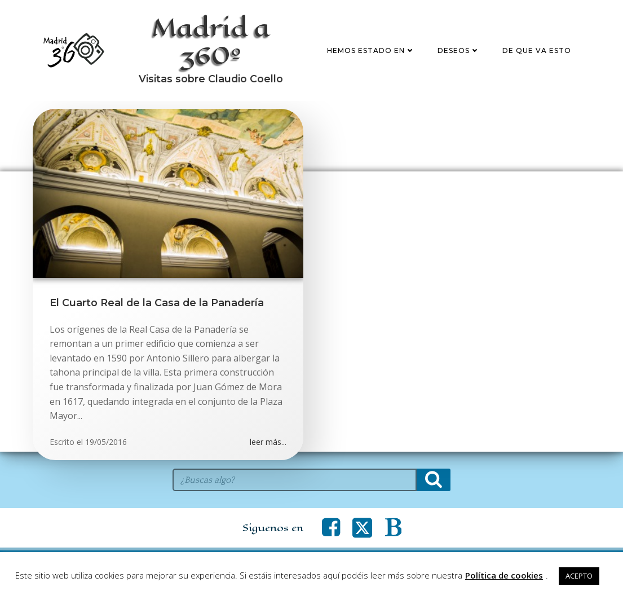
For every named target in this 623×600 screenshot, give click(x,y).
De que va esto (536, 50)
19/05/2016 (106, 441)
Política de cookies (504, 575)
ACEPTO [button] (579, 576)
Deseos (459, 50)
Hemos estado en (371, 50)
